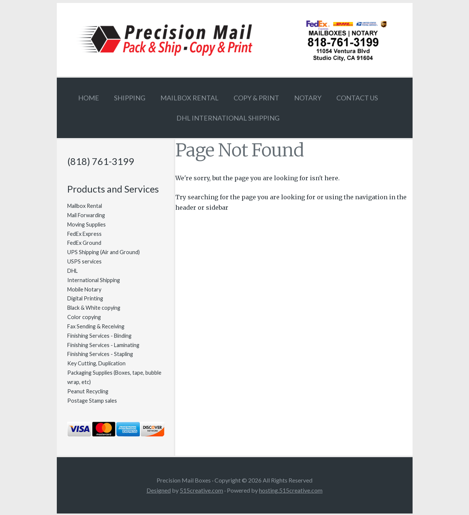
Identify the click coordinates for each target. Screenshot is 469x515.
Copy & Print (256, 98)
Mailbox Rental (189, 98)
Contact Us (357, 98)
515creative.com (201, 490)
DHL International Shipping (228, 118)
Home (88, 98)
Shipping (129, 98)
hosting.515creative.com (291, 490)
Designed (158, 490)
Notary (307, 98)
